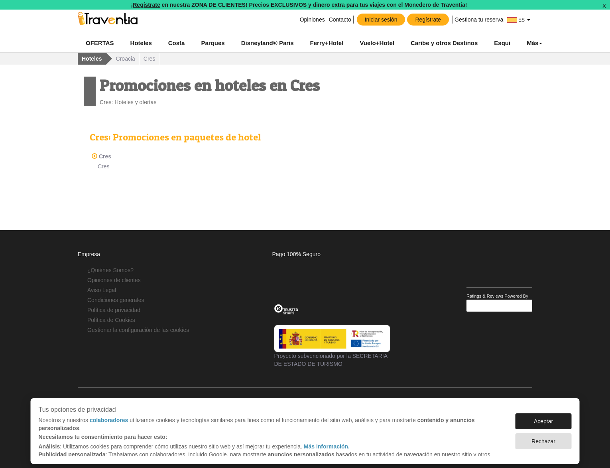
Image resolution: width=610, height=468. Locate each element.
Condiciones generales (115, 300)
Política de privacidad (113, 310)
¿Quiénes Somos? (110, 270)
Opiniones (312, 19)
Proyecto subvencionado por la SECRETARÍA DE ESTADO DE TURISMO (332, 346)
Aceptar (543, 417)
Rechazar (543, 437)
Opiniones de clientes (114, 280)
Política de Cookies (111, 320)
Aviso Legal (101, 290)
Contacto (340, 19)
